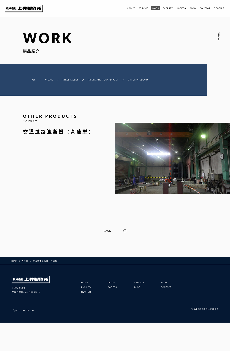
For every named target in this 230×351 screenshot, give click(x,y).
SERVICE (131, 8)
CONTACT (201, 8)
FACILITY (159, 8)
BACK (107, 228)
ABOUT (116, 8)
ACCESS (174, 8)
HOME (85, 273)
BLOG (187, 8)
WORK (145, 8)
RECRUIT (218, 8)
